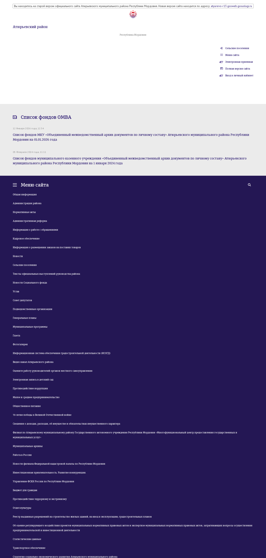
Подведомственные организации (32, 309)
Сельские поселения (237, 48)
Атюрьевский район (30, 27)
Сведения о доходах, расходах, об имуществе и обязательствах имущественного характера (66, 423)
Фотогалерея (20, 344)
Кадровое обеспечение (26, 238)
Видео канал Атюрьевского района (33, 362)
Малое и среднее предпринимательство (36, 397)
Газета (16, 335)
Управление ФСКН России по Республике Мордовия (43, 481)
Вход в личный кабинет (239, 75)
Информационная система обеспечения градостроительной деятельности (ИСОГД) (61, 353)
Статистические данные (27, 539)
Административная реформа (30, 221)
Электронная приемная (239, 62)
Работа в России (22, 455)
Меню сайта (232, 55)
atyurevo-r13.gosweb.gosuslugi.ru (231, 6)
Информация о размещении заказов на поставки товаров (47, 247)
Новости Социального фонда (30, 282)
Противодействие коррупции (30, 388)
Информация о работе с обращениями (35, 229)
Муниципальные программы (30, 326)
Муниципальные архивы (28, 446)
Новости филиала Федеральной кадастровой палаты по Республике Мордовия (59, 463)
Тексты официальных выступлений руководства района (46, 273)
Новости (18, 256)
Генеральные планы (24, 318)
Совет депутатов (22, 300)
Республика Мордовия (133, 34)
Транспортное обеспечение (29, 548)
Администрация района (27, 203)
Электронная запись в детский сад (33, 379)
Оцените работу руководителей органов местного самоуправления (52, 370)
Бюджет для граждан (25, 490)
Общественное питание (27, 406)
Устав (16, 291)
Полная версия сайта (237, 68)
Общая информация (25, 194)
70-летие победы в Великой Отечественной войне (42, 415)
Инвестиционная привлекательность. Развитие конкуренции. (49, 472)
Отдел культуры (22, 508)
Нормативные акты (24, 212)
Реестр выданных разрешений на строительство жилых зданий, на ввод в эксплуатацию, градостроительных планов (82, 516)
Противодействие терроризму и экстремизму (40, 499)
